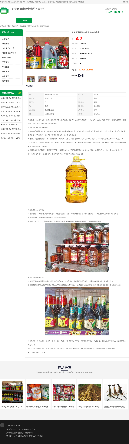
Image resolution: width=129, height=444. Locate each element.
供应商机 (24, 20)
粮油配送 (23, 26)
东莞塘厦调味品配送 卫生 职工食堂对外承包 (15, 407)
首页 (9, 26)
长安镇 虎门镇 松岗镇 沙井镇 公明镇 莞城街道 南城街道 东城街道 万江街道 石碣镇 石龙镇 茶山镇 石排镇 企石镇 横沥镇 (11, 124)
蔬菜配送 (5, 39)
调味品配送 (6, 57)
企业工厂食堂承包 (9, 48)
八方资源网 (18, 436)
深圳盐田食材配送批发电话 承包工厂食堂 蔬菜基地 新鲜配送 (98, 407)
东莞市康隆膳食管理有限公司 (15, 433)
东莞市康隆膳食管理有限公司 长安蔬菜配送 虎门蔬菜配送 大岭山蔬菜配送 (11, 129)
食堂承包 (5, 44)
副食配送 (5, 71)
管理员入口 (32, 436)
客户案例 (88, 20)
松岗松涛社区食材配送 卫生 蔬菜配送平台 (40, 407)
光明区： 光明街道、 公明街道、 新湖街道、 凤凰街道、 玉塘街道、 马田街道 (11, 138)
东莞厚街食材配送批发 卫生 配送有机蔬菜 (66, 407)
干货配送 (5, 62)
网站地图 (40, 436)
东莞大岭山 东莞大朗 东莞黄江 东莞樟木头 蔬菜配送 (11, 111)
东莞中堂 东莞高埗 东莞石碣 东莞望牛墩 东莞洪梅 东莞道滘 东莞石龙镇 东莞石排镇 (11, 133)
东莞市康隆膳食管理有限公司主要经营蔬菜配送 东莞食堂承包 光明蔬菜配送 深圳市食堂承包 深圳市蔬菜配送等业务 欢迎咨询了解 (11, 98)
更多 (19, 93)
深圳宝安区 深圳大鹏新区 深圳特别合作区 (11, 120)
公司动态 (72, 20)
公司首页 (8, 20)
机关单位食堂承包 (9, 53)
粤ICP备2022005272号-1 (27, 429)
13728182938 (86, 69)
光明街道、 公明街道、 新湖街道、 (11, 116)
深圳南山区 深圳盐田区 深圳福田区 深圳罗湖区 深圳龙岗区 (11, 107)
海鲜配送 (5, 81)
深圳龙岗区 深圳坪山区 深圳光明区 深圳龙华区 (11, 102)
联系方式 (104, 20)
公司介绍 (56, 20)
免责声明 (25, 436)
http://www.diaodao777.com (36, 352)
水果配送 (5, 76)
